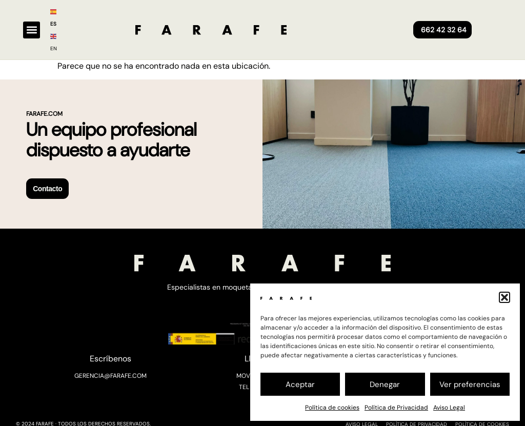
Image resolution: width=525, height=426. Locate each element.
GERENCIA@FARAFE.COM (110, 375)
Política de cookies (332, 407)
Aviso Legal (449, 407)
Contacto (47, 189)
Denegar (385, 384)
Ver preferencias (469, 384)
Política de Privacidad (396, 407)
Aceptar (300, 384)
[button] (504, 297)
